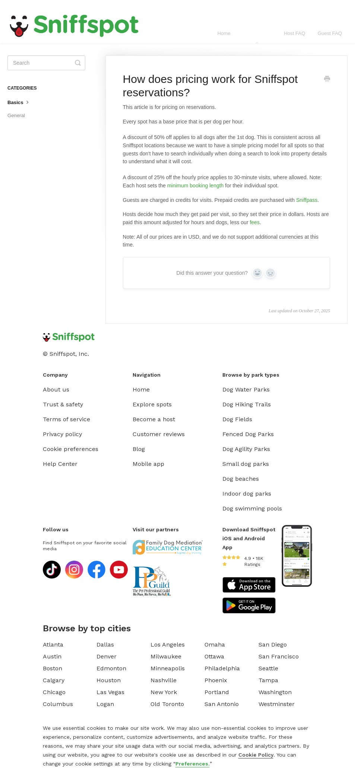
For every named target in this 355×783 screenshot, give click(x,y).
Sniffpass (306, 200)
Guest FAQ (330, 33)
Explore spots (152, 404)
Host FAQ (294, 33)
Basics (19, 102)
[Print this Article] (327, 79)
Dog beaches (240, 478)
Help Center (60, 463)
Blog (139, 448)
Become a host (154, 419)
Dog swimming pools (252, 508)
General (16, 115)
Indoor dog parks (246, 493)
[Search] (46, 62)
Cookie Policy (255, 755)
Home (223, 33)
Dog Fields (237, 419)
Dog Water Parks (246, 389)
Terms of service (66, 419)
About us (56, 389)
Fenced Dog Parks (248, 434)
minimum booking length (195, 185)
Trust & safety (63, 404)
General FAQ (257, 37)
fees (254, 222)
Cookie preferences (70, 448)
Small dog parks (245, 463)
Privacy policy (62, 434)
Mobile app (148, 463)
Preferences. (192, 764)
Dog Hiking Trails (246, 404)
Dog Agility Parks (246, 448)
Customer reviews (159, 434)
